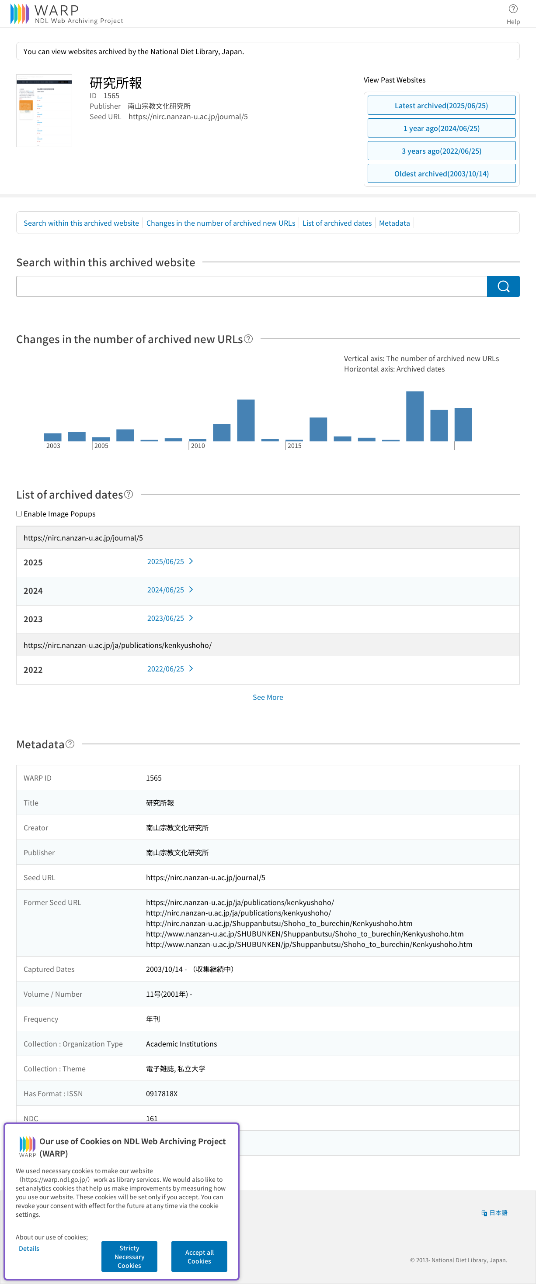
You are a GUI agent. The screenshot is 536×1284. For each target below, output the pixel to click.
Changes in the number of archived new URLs (220, 222)
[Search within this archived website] (251, 286)
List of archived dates (337, 222)
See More (268, 697)
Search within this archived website (81, 222)
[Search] (503, 286)
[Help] (248, 339)
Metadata (394, 222)
